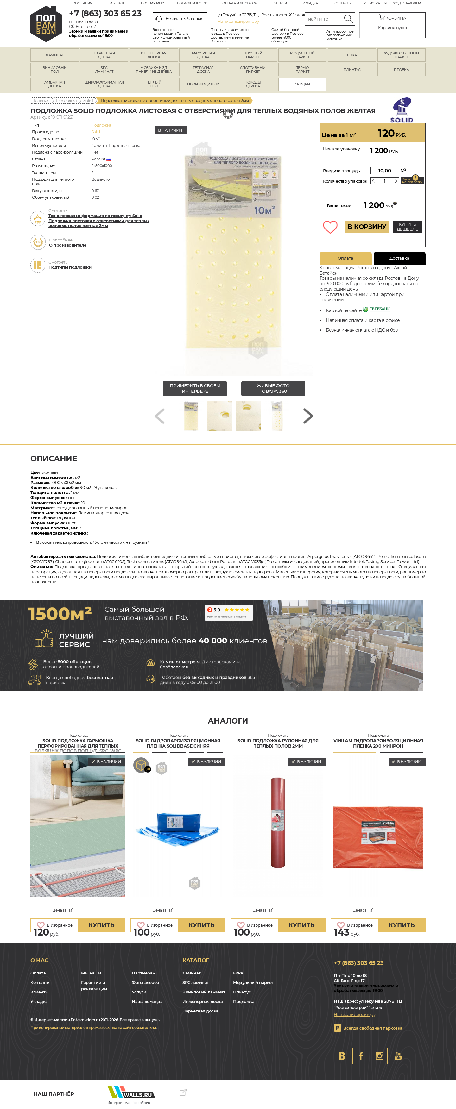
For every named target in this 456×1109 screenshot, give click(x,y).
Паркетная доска (200, 1010)
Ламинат (191, 972)
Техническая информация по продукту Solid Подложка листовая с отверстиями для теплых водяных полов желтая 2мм (98, 220)
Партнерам (143, 972)
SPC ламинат (195, 982)
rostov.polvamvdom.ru (46, 24)
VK (342, 1056)
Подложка (66, 100)
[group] (234, 249)
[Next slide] (308, 416)
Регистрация (375, 3)
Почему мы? (152, 3)
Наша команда (147, 1001)
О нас (39, 960)
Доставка (399, 257)
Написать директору (238, 21)
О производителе (67, 244)
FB (360, 1056)
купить (101, 925)
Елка (238, 972)
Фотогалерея (145, 982)
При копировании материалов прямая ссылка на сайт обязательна (93, 1027)
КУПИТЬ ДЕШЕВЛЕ (407, 227)
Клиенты (39, 991)
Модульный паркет (253, 982)
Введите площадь (341, 170)
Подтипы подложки (69, 267)
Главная (42, 100)
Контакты (342, 3)
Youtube (398, 1056)
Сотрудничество (192, 3)
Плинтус (242, 991)
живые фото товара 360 (273, 388)
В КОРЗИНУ (367, 226)
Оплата (345, 257)
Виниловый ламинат (203, 991)
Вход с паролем (406, 3)
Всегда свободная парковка (372, 1028)
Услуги (280, 3)
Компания (82, 3)
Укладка (310, 3)
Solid (88, 100)
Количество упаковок (345, 181)
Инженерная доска (202, 1001)
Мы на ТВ (117, 3)
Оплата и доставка (239, 3)
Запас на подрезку (412, 180)
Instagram (379, 1056)
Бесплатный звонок (178, 19)
